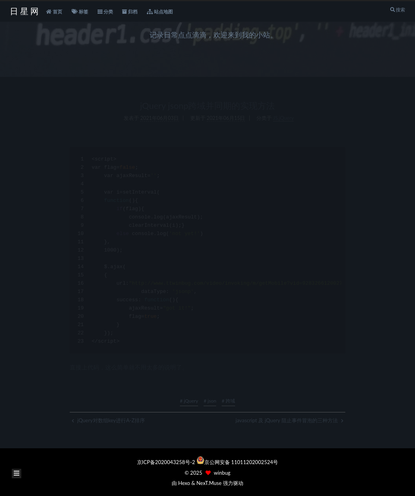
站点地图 (160, 12)
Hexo (184, 483)
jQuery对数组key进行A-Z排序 (108, 420)
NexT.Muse (209, 483)
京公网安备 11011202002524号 (241, 462)
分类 (105, 12)
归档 (129, 12)
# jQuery (189, 401)
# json (210, 401)
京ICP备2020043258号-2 (166, 462)
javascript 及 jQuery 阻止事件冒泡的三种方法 (289, 420)
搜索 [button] (397, 10)
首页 (54, 12)
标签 (80, 12)
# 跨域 (228, 401)
